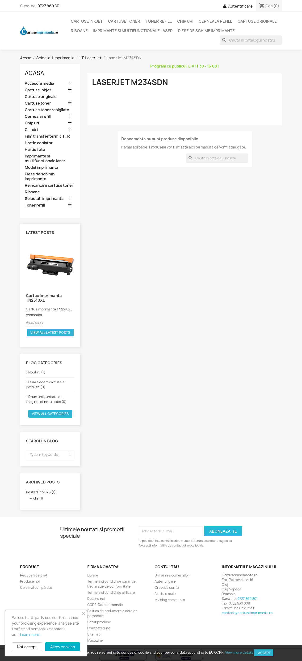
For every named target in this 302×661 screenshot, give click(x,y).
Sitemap (94, 634)
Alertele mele (165, 593)
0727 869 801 (49, 5)
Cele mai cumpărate (36, 587)
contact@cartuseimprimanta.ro (247, 612)
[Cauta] (251, 40)
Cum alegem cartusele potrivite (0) (45, 384)
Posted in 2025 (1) (41, 492)
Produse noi (30, 581)
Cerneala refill (215, 21)
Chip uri (185, 21)
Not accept (27, 646)
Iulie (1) (38, 498)
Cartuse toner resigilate (47, 109)
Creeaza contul (167, 587)
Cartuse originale (257, 21)
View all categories (50, 413)
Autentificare (165, 581)
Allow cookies (62, 646)
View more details (239, 652)
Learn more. (30, 634)
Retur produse (99, 622)
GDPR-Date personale (105, 604)
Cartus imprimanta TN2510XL (44, 298)
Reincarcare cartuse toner (49, 185)
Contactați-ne (98, 628)
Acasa (34, 73)
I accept (264, 653)
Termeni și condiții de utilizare (111, 592)
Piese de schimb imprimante (206, 30)
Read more (34, 322)
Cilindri (31, 129)
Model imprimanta (41, 167)
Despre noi (96, 598)
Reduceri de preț (33, 575)
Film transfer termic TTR (47, 136)
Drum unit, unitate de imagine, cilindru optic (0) (46, 399)
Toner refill (159, 21)
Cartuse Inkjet (87, 21)
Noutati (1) (36, 372)
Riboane (79, 30)
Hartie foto (35, 149)
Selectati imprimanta (44, 198)
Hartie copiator (39, 142)
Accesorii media (39, 83)
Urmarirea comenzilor (172, 575)
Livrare (92, 575)
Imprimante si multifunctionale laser (133, 30)
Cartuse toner (124, 21)
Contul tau (167, 566)
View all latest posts (50, 332)
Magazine (95, 640)
